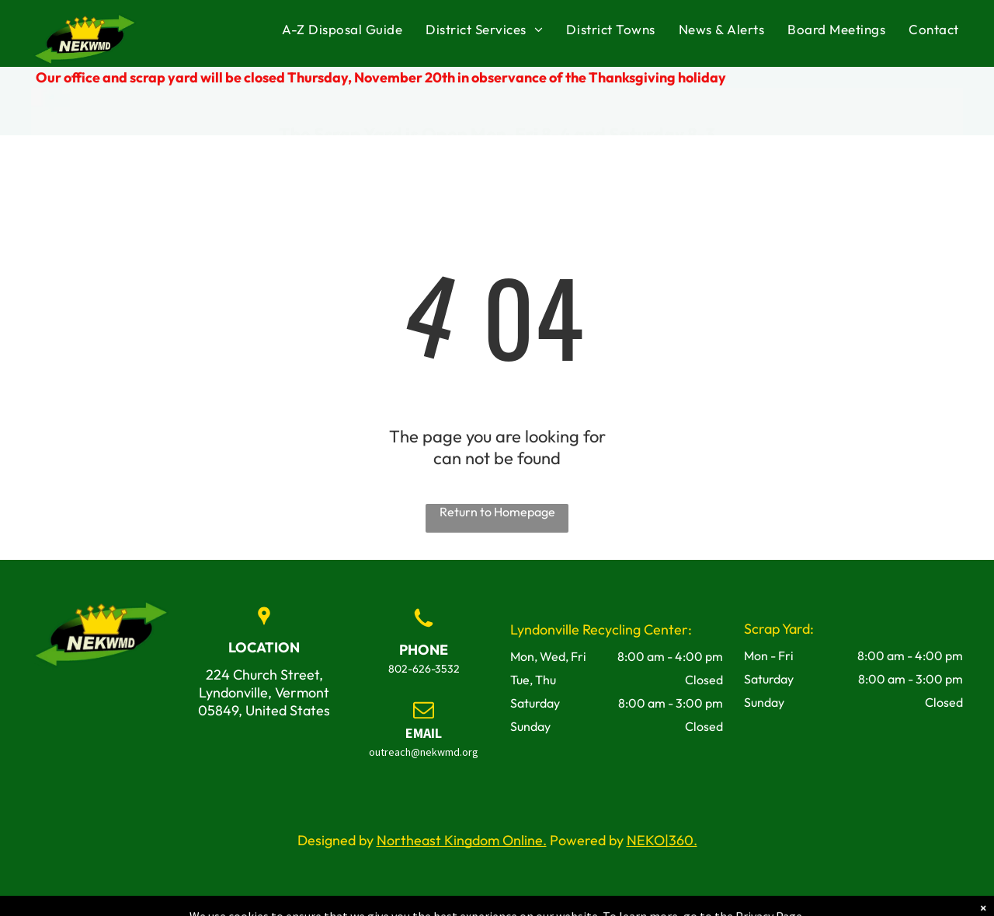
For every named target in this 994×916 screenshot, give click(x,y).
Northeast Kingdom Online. (462, 840)
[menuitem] (342, 29)
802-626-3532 (424, 669)
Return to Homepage (497, 511)
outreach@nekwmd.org (423, 752)
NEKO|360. (662, 840)
